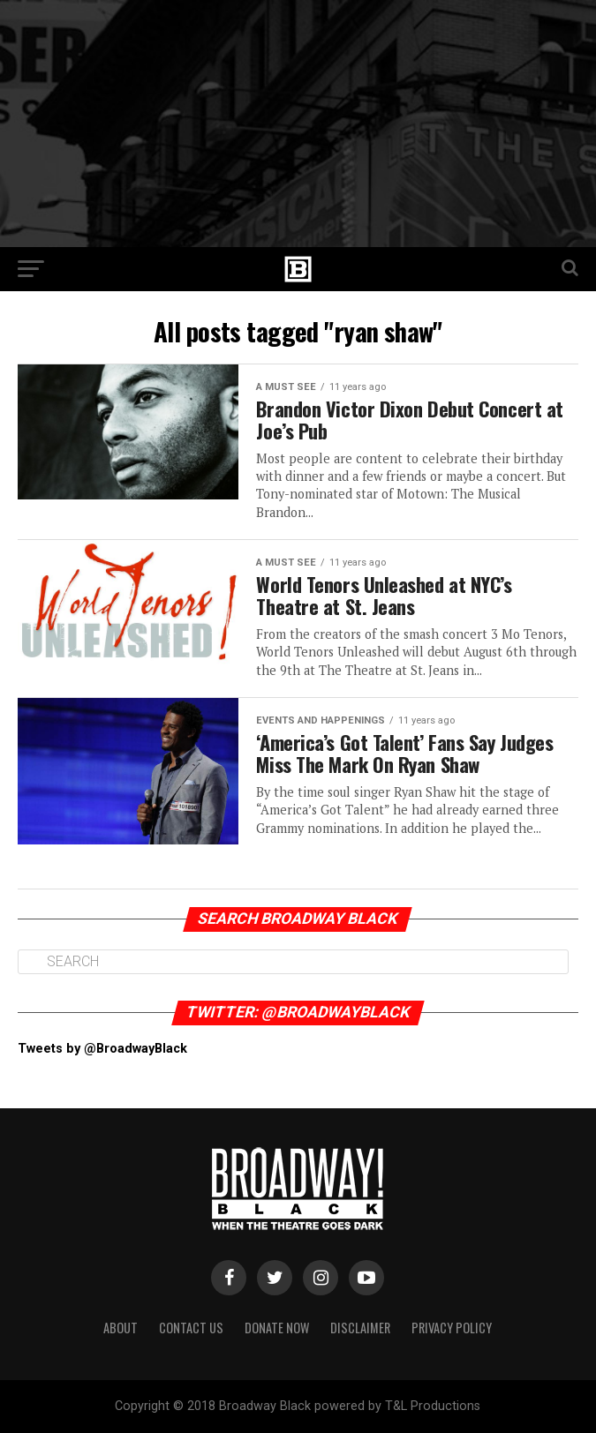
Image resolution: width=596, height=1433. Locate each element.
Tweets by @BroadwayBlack (102, 1048)
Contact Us (191, 1327)
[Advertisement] (298, 123)
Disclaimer (360, 1327)
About (120, 1327)
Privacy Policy (451, 1327)
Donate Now (277, 1327)
